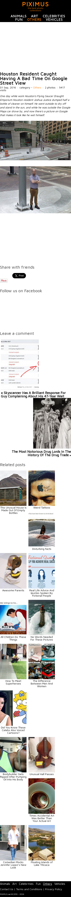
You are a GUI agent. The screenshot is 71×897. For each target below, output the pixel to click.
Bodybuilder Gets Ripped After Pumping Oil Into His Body (13, 776)
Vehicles (54, 19)
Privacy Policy (53, 889)
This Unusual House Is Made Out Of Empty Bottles (13, 510)
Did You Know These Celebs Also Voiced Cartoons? (13, 730)
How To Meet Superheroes (13, 682)
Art (34, 16)
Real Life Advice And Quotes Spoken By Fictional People (41, 593)
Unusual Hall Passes (42, 774)
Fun (19, 19)
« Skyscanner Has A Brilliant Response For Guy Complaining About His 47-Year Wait (33, 394)
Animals (19, 16)
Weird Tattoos (41, 507)
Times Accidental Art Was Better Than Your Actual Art (41, 818)
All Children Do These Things (13, 638)
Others (34, 19)
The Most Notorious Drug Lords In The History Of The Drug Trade (41, 453)
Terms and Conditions (29, 889)
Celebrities (54, 16)
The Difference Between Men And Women (42, 683)
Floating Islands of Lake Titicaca (42, 863)
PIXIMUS (35, 4)
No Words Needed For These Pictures (41, 638)
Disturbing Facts (41, 548)
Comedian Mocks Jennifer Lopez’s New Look (13, 864)
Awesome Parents (13, 590)
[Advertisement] (35, 47)
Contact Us (6, 889)
